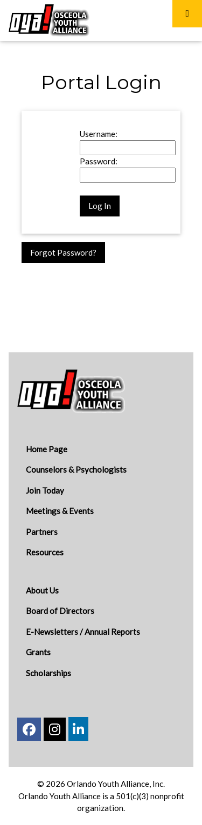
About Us (42, 590)
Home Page (46, 449)
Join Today (45, 490)
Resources (45, 552)
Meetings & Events (60, 511)
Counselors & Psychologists (76, 469)
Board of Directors (60, 611)
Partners (42, 532)
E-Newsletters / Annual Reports (83, 631)
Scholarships (48, 673)
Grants (38, 652)
